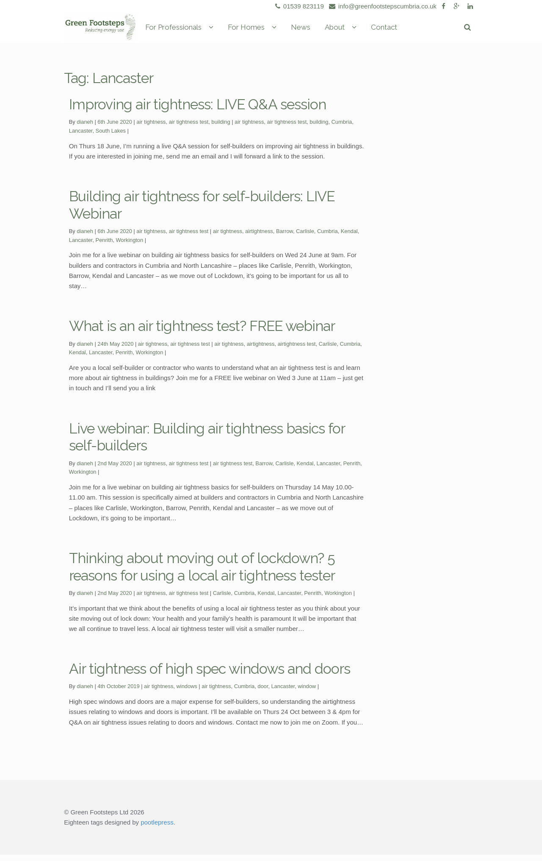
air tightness (151, 128)
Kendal (349, 237)
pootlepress (157, 828)
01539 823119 (298, 6)
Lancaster (81, 137)
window (307, 692)
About (370, 30)
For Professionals (208, 30)
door (262, 692)
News (336, 30)
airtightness (259, 237)
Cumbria (342, 128)
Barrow (284, 237)
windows (187, 692)
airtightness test (296, 350)
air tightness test (189, 128)
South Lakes (111, 137)
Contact (419, 30)
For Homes (281, 30)
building (220, 128)
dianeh (85, 128)
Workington (129, 246)
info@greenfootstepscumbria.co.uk (381, 6)
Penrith (104, 246)
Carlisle (305, 237)
